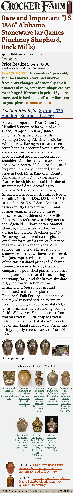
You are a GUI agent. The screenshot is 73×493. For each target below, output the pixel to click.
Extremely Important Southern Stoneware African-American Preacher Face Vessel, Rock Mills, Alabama (39, 399)
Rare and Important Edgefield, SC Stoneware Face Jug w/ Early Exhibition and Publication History (37, 446)
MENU (69, 8)
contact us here (38, 102)
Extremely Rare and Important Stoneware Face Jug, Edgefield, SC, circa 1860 (51, 443)
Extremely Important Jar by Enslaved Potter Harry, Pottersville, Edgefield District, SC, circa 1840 (24, 397)
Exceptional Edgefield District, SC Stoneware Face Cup (9, 393)
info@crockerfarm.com (42, 491)
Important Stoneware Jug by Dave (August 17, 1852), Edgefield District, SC (52, 396)
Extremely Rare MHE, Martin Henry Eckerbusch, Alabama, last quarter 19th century (44, 481)
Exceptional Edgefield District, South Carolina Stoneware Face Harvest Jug (22, 443)
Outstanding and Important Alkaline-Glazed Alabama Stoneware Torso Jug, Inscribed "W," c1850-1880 (66, 401)
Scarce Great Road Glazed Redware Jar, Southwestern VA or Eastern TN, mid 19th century (41, 468)
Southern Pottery (37, 115)
